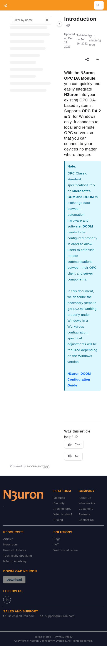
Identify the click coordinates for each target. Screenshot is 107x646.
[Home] (5, 5)
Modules (59, 497)
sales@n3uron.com (19, 616)
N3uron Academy (15, 561)
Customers (86, 508)
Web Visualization (66, 550)
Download (14, 579)
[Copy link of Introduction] (67, 25)
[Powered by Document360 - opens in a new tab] (30, 466)
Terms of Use (43, 636)
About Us (85, 497)
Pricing (58, 519)
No (73, 456)
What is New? (63, 514)
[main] (82, 243)
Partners (84, 514)
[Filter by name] (31, 20)
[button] (99, 5)
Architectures (62, 508)
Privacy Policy (63, 636)
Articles (8, 539)
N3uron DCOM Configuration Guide (79, 379)
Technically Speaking (17, 555)
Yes (74, 444)
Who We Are (87, 503)
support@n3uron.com (57, 616)
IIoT (56, 544)
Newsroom (10, 544)
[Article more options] (97, 59)
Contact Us (86, 519)
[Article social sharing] (87, 59)
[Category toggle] (59, 23)
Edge (57, 539)
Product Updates (14, 550)
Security (59, 503)
